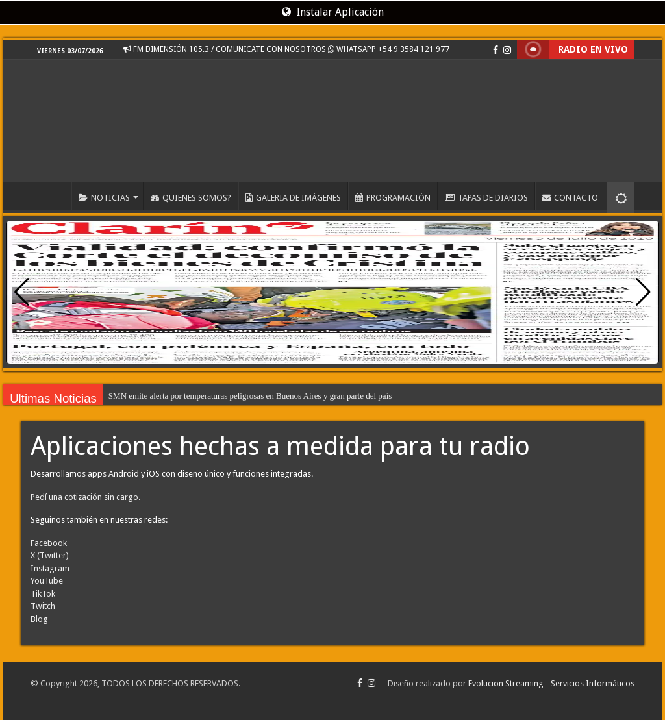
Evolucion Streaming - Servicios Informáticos (551, 683)
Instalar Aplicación (333, 12)
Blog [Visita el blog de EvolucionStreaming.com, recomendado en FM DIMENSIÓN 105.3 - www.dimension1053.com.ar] (39, 619)
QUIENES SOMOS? (191, 198)
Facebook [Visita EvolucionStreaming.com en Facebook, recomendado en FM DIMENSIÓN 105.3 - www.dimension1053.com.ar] (49, 543)
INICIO (54, 196)
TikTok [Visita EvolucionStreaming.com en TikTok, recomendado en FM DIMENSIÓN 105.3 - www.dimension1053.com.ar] (43, 594)
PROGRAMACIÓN (393, 198)
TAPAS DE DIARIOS (486, 198)
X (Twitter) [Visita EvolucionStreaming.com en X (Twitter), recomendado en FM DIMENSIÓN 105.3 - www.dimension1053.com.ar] (50, 555)
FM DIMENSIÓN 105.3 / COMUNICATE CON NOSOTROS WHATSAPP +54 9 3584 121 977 (286, 49)
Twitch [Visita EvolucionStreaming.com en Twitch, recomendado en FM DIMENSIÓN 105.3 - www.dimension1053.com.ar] (43, 606)
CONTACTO (570, 198)
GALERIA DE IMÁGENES (293, 198)
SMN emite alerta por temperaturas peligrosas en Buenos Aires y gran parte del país (250, 396)
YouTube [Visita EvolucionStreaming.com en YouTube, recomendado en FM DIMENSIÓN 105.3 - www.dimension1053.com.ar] (47, 581)
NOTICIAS (104, 198)
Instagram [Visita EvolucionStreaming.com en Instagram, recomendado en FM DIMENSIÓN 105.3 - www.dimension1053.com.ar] (50, 568)
